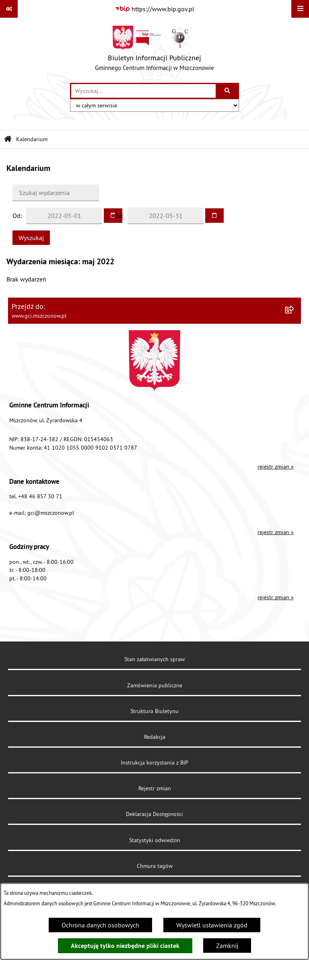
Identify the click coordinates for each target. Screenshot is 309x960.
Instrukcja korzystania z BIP (154, 762)
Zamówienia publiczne (154, 685)
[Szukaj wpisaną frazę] (228, 91)
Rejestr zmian (154, 788)
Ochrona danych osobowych (100, 925)
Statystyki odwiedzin (154, 840)
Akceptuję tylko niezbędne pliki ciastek (125, 945)
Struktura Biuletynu (154, 711)
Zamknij (227, 945)
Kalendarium (31, 139)
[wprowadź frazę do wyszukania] (143, 91)
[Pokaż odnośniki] (9, 9)
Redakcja (154, 736)
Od (16, 216)
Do (118, 216)
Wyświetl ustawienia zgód (211, 925)
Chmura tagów (155, 866)
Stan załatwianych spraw (154, 659)
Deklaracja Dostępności (154, 814)
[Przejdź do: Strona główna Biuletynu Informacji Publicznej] (8, 139)
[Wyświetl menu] (300, 9)
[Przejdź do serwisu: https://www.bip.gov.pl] (154, 9)
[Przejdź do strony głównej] (154, 50)
